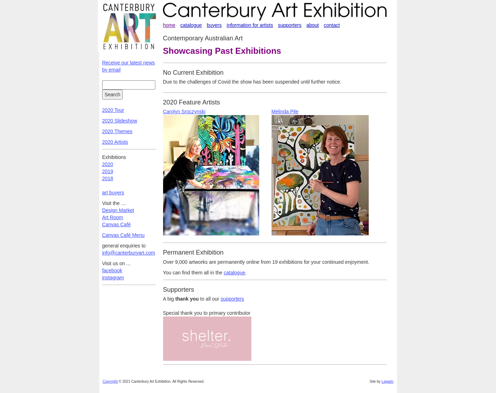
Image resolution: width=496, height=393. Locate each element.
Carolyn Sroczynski (184, 111)
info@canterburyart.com (128, 253)
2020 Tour (113, 110)
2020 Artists (115, 142)
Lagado (387, 381)
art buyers (113, 192)
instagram (113, 277)
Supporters (178, 289)
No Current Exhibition (193, 72)
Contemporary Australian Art (203, 38)
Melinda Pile (285, 111)
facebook (112, 270)
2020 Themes (117, 131)
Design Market (118, 210)
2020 (107, 164)
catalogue (234, 272)
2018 (107, 178)
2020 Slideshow (119, 121)
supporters (232, 299)
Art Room (112, 217)
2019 (107, 171)
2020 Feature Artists (191, 102)
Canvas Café (116, 224)
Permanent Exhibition (193, 252)
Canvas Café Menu (123, 235)
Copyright (110, 381)
